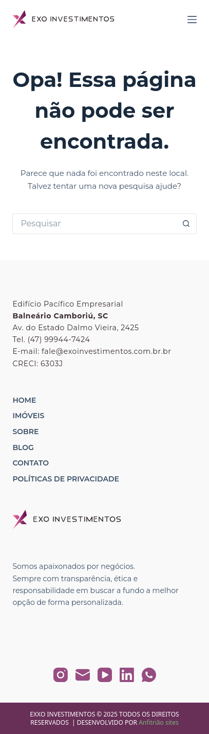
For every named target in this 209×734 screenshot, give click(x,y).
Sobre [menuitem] (25, 431)
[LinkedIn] (127, 675)
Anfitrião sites (159, 722)
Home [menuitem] (24, 400)
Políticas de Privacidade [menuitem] (65, 479)
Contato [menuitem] (30, 463)
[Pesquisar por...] (94, 223)
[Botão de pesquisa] (186, 223)
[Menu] (192, 19)
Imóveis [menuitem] (28, 415)
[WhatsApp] (149, 675)
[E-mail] (82, 675)
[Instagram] (60, 675)
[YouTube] (105, 675)
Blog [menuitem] (22, 447)
